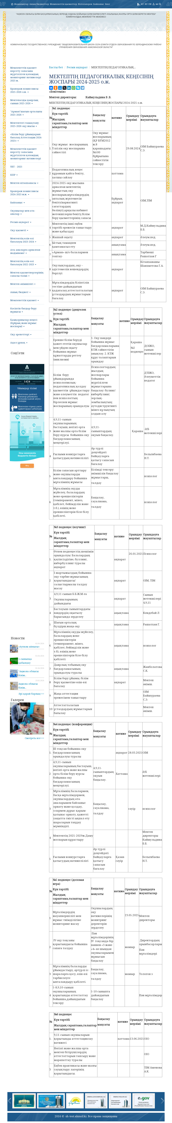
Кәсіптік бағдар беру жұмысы (23, 310)
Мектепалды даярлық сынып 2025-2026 (24, 101)
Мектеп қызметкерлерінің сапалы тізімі (26, 274)
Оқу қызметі (19, 230)
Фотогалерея (85, 4)
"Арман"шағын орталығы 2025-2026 (26, 113)
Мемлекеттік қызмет (24, 300)
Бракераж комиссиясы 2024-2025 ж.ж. (24, 192)
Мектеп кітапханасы (24, 182)
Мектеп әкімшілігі (22, 283)
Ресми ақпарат (20, 222)
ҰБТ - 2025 (16, 166)
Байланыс (98, 4)
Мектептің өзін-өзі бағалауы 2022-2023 (23, 262)
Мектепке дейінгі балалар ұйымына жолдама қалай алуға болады (25, 397)
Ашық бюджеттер (39, 4)
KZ (142, 4)
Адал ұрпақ (18, 342)
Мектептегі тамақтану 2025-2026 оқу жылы (24, 124)
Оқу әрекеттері (20, 334)
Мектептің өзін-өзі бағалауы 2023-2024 (23, 240)
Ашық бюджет (20, 292)
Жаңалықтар (21, 4)
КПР (14, 174)
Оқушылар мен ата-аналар (22, 212)
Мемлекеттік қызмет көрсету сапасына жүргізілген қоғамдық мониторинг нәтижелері (25, 153)
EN (149, 4)
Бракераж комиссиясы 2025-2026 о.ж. (24, 90)
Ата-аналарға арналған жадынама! (25, 251)
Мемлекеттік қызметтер (63, 4)
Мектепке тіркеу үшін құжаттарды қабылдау (26, 408)
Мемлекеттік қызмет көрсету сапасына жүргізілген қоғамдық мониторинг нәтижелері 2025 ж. (25, 74)
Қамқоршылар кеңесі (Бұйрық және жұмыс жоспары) (23, 323)
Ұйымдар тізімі (27, 388)
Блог (107, 4)
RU (146, 4)
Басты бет (56, 67)
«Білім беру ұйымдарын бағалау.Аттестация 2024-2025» (26, 137)
